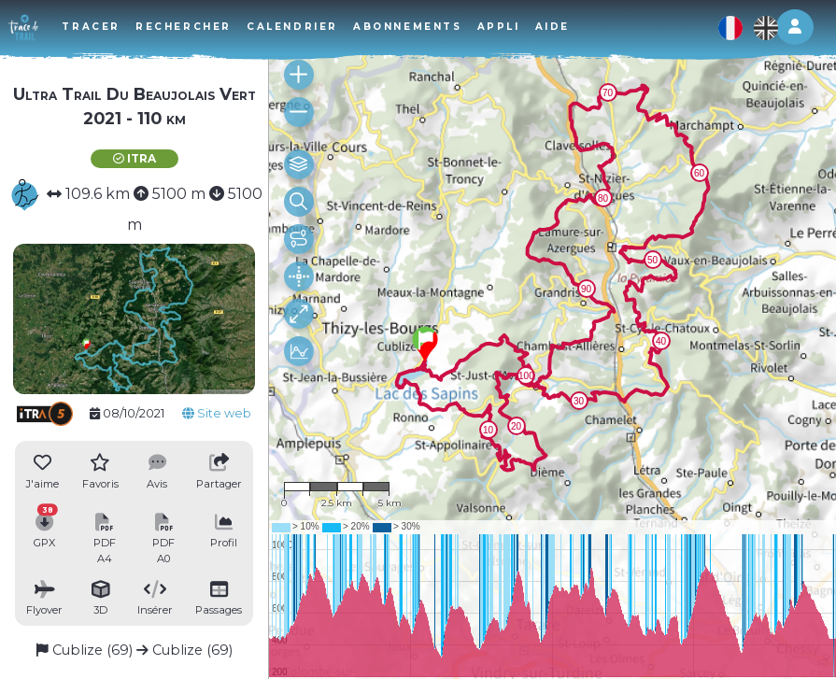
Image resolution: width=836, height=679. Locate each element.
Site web (216, 413)
